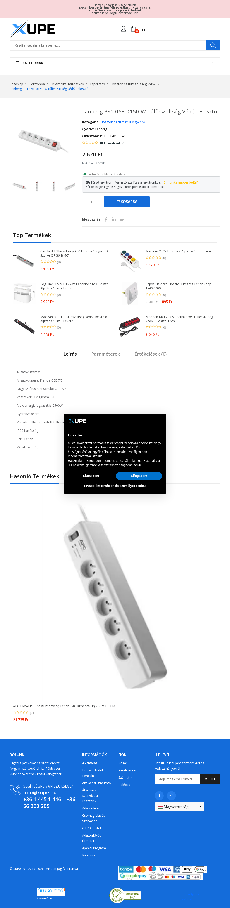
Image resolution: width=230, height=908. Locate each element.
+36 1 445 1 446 (42, 799)
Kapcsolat (89, 855)
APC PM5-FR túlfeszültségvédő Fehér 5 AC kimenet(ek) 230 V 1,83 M (64, 706)
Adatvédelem (91, 808)
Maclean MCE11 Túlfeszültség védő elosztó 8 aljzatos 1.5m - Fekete (73, 319)
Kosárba (126, 201)
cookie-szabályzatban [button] (132, 452)
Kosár (122, 763)
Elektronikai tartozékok (67, 84)
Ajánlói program (94, 848)
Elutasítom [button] (91, 476)
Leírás (70, 354)
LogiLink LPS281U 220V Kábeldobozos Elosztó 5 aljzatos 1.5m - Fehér (75, 286)
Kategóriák (29, 63)
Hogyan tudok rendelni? (93, 773)
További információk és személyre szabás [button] (115, 486)
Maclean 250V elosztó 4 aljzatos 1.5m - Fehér (179, 251)
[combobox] (179, 806)
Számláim (125, 777)
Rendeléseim (127, 770)
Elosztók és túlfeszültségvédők (132, 84)
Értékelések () (114, 143)
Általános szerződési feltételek (90, 795)
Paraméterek (105, 354)
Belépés (124, 785)
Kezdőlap (16, 84)
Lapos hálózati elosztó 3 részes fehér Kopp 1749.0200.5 (178, 286)
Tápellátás (97, 84)
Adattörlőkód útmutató (91, 838)
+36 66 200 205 (49, 802)
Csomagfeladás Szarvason (93, 818)
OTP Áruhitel (91, 828)
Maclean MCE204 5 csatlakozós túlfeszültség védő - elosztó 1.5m (179, 319)
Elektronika (37, 84)
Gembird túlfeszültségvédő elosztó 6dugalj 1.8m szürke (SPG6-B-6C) (76, 253)
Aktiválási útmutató (96, 783)
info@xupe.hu (40, 792)
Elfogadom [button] (139, 476)
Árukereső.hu (44, 898)
